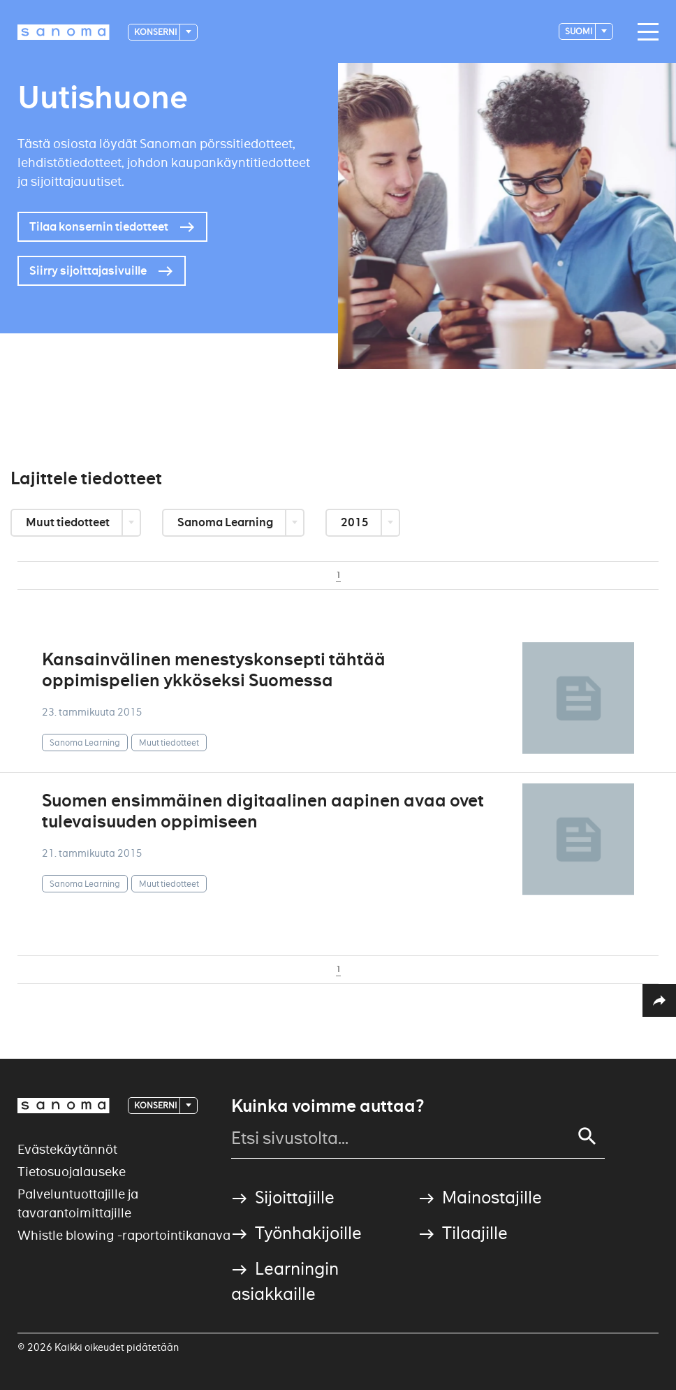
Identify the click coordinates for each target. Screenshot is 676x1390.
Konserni (156, 32)
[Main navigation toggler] (645, 32)
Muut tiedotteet (69, 522)
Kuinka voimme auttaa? (327, 1106)
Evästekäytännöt (67, 1149)
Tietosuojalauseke (71, 1172)
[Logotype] (63, 32)
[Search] (587, 1136)
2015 (356, 522)
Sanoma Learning (226, 522)
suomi (579, 31)
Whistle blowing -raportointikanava (123, 1235)
